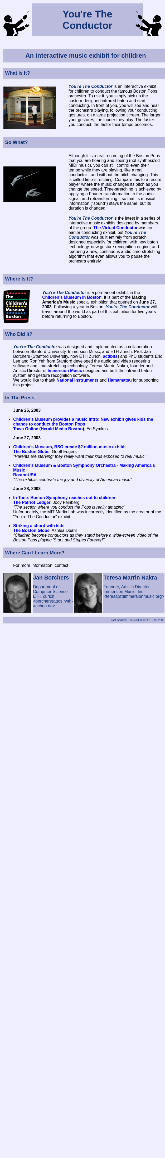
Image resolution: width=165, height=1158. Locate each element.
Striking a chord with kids (39, 525)
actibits (110, 356)
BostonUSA (25, 475)
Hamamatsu (120, 380)
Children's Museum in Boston (71, 297)
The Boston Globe (31, 451)
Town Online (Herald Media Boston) (48, 429)
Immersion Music (65, 370)
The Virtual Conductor (115, 227)
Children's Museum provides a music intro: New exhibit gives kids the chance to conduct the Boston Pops (83, 421)
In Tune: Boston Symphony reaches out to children (64, 497)
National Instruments (77, 380)
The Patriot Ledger (31, 502)
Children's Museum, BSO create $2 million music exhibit (69, 447)
